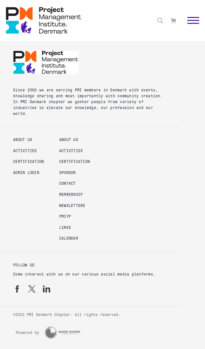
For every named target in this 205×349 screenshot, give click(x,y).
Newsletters (72, 205)
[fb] (17, 289)
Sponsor (67, 172)
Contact (67, 183)
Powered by (28, 332)
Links (65, 227)
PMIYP (65, 216)
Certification (28, 161)
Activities (25, 151)
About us (22, 139)
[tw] (32, 289)
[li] (47, 289)
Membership (71, 194)
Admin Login (26, 172)
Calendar (68, 238)
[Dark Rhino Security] (62, 332)
